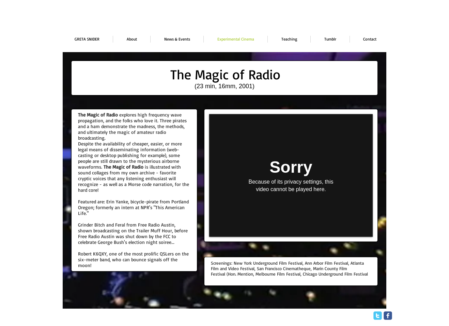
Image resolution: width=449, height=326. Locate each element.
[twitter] (377, 315)
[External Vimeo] (291, 175)
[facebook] (388, 315)
